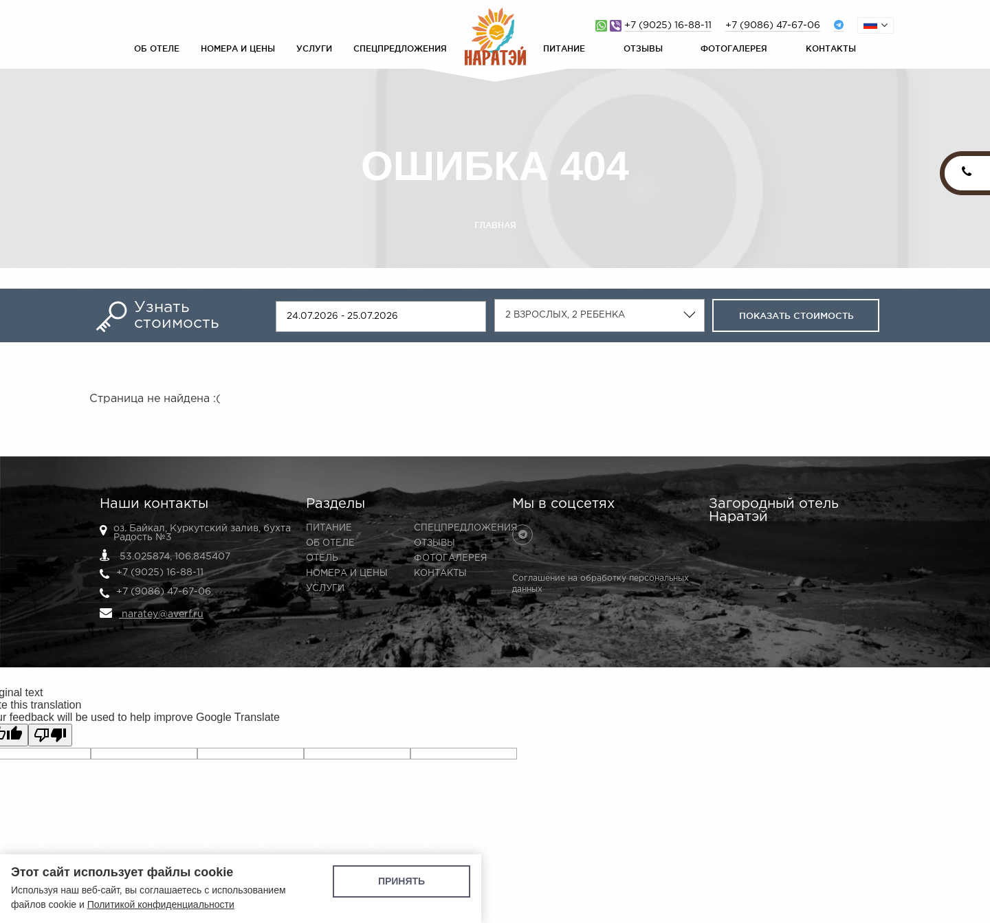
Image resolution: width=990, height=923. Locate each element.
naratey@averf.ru (152, 613)
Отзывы (643, 48)
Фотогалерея (734, 48)
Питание (564, 48)
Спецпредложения (400, 48)
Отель (322, 558)
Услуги (314, 48)
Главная (495, 225)
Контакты (831, 48)
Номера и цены (238, 48)
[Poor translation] (50, 735)
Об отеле (156, 48)
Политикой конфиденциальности (160, 904)
